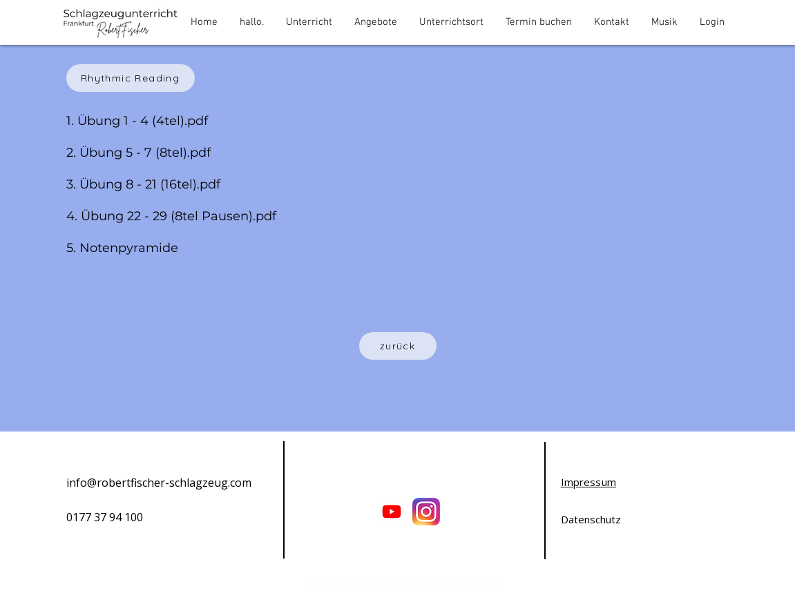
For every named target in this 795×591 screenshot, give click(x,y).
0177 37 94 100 (104, 517)
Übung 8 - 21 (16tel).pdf (149, 184)
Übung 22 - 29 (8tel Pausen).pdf (178, 216)
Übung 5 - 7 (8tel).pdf (145, 152)
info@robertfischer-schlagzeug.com (158, 482)
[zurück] (398, 346)
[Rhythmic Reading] (130, 78)
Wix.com (484, 583)
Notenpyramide (130, 247)
